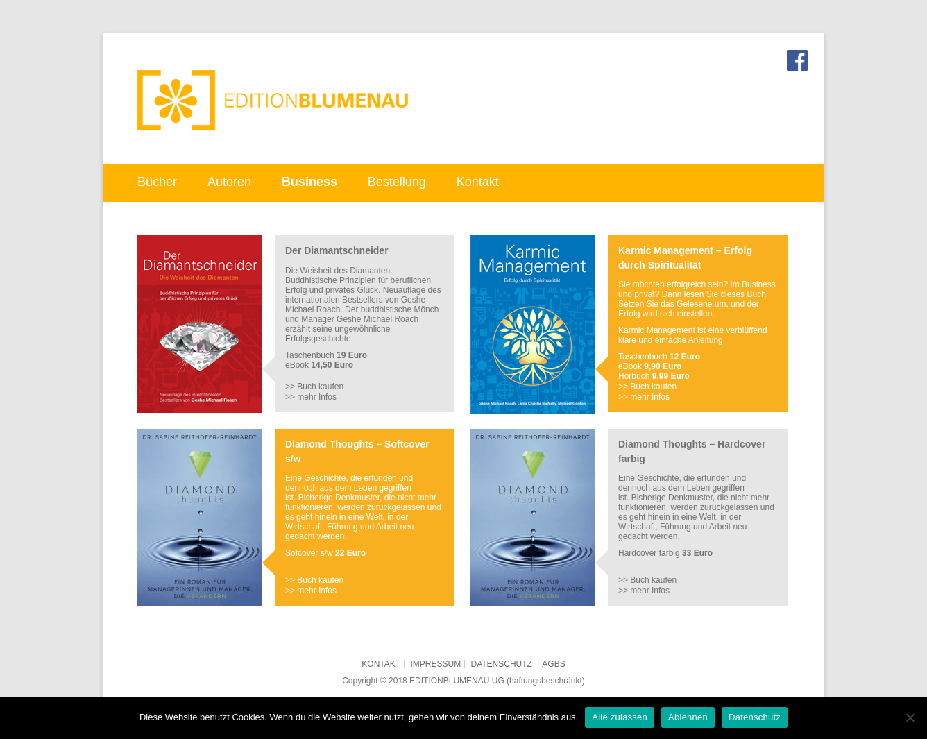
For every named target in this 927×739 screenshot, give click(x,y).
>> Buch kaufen (314, 386)
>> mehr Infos (311, 397)
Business (309, 182)
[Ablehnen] (910, 717)
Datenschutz (501, 664)
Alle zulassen (619, 717)
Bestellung (397, 182)
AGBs (553, 664)
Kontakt (478, 182)
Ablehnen (688, 717)
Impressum (435, 664)
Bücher (157, 182)
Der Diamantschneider (337, 250)
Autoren (229, 182)
